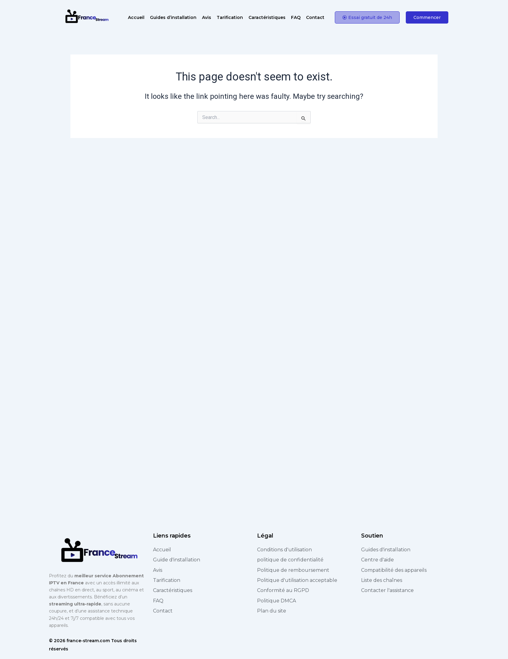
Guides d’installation (173, 17)
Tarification (230, 17)
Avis (206, 17)
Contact (315, 17)
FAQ (296, 17)
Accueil (136, 17)
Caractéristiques (267, 17)
